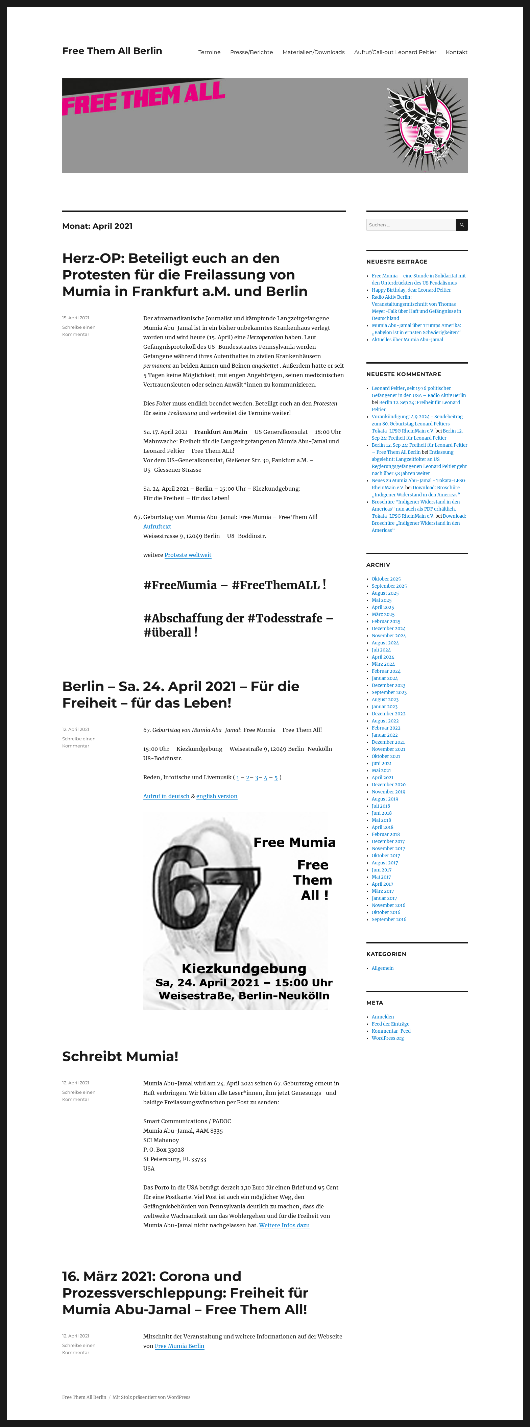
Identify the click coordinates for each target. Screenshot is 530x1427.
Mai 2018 (381, 820)
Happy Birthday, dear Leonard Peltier (411, 290)
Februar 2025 (386, 621)
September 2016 (389, 919)
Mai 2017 (381, 877)
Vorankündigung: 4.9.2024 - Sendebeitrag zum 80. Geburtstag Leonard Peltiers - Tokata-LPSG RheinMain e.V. (417, 424)
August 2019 (385, 799)
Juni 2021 (382, 763)
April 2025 (383, 607)
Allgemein (383, 968)
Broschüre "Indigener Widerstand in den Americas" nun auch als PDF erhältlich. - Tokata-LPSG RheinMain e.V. (416, 509)
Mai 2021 (381, 770)
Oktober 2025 (386, 579)
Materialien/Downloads (314, 52)
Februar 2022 (386, 728)
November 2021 (388, 749)
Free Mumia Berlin (179, 1346)
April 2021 (382, 778)
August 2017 (385, 863)
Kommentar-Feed (391, 1031)
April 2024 (383, 657)
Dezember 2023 (388, 685)
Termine (209, 52)
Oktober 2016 (386, 912)
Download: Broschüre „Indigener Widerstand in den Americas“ (419, 523)
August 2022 (385, 721)
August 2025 (385, 593)
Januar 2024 (385, 678)
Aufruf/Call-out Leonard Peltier (395, 52)
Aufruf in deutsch (166, 796)
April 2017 (382, 884)
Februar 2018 (386, 834)
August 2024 (385, 643)
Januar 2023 (384, 707)
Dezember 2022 (389, 714)
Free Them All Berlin (112, 50)
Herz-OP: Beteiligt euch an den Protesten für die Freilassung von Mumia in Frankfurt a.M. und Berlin (185, 274)
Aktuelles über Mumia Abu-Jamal (407, 340)
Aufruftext (157, 526)
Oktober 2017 (386, 856)
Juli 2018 (381, 806)
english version (217, 796)
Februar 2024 (386, 671)
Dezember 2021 (388, 742)
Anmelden (383, 1017)
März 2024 (383, 664)
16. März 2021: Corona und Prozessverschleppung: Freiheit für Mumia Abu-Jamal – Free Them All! (185, 1293)
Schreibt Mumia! (120, 1056)
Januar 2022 (385, 735)
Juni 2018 (382, 813)
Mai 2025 (382, 600)
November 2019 (389, 792)
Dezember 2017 (388, 841)
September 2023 (389, 692)
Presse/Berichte (251, 52)
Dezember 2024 (389, 629)
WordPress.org (388, 1038)
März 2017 (383, 891)
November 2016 (389, 905)
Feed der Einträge (390, 1024)
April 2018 (382, 827)
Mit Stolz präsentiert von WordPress (152, 1397)
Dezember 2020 (389, 785)
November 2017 (388, 849)
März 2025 (383, 614)
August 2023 (385, 700)
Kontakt (457, 52)
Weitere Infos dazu (284, 1225)
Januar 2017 (384, 898)
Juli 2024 (381, 650)
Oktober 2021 (386, 756)
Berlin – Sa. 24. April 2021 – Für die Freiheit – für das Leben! (180, 694)
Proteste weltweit (188, 554)
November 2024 (389, 636)
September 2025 (389, 586)
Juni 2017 (382, 870)
